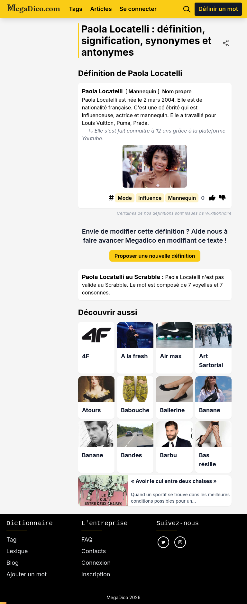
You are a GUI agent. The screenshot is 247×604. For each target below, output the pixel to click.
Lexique (17, 543)
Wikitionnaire (218, 213)
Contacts (93, 543)
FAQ (87, 532)
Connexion (96, 555)
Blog (12, 555)
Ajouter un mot (26, 566)
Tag (11, 532)
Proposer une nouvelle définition (154, 250)
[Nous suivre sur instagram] (180, 535)
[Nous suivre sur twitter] (163, 535)
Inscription (95, 566)
